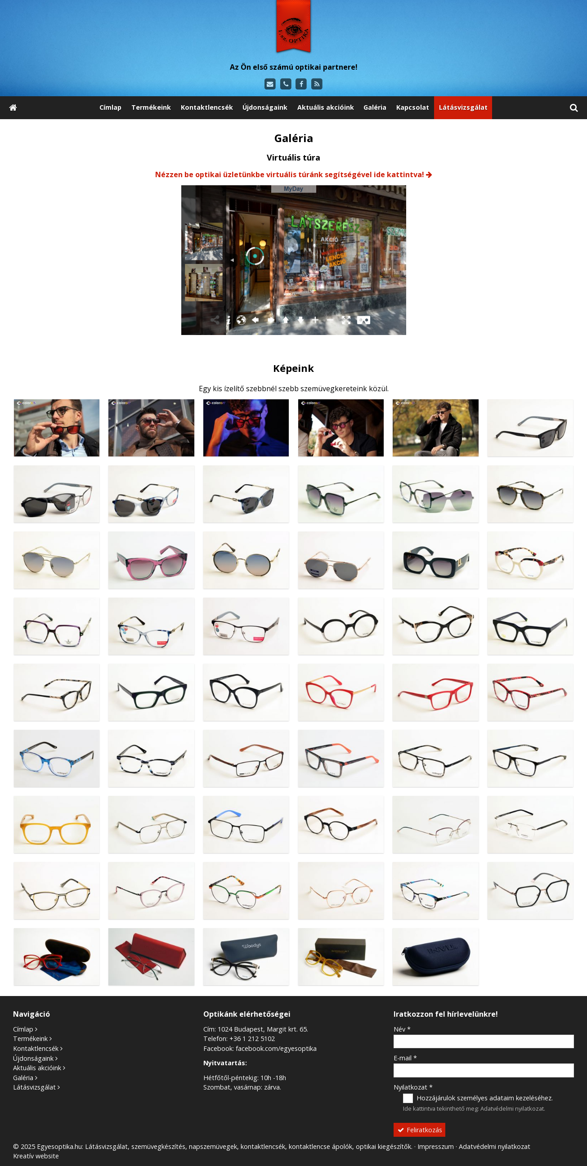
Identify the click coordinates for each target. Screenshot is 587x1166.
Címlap (23, 1029)
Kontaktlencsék (35, 1048)
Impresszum (435, 1146)
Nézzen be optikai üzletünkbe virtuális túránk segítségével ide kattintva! (289, 174)
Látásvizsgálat (34, 1087)
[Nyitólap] (294, 28)
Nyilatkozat (413, 1087)
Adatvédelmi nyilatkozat (512, 1108)
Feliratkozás (420, 1130)
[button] (574, 107)
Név (402, 1029)
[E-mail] (270, 84)
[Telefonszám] (285, 84)
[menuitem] (111, 107)
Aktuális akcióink (37, 1067)
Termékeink (30, 1038)
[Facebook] (301, 84)
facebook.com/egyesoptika (276, 1048)
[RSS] (316, 84)
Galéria (23, 1077)
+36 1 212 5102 (252, 1038)
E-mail (405, 1058)
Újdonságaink (33, 1058)
